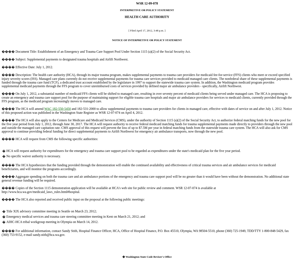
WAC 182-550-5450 (57, 108)
